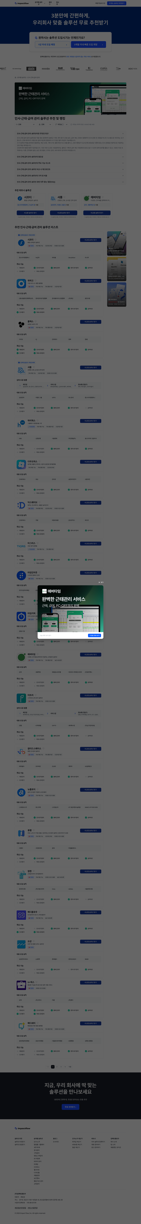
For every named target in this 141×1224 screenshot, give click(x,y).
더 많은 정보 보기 (94, 635)
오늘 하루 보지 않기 (45, 635)
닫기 (100, 582)
